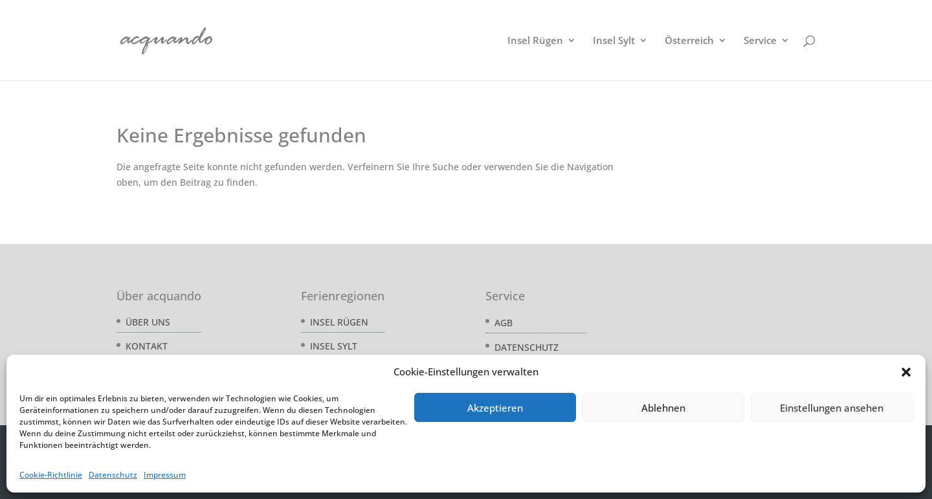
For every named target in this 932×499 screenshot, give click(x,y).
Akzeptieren (495, 407)
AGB (503, 322)
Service (760, 41)
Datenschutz (113, 474)
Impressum (165, 474)
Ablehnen (663, 407)
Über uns (148, 322)
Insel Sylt (614, 41)
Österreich (689, 41)
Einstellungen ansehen (831, 407)
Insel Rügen (535, 41)
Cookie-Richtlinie (50, 474)
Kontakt (147, 346)
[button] (906, 372)
